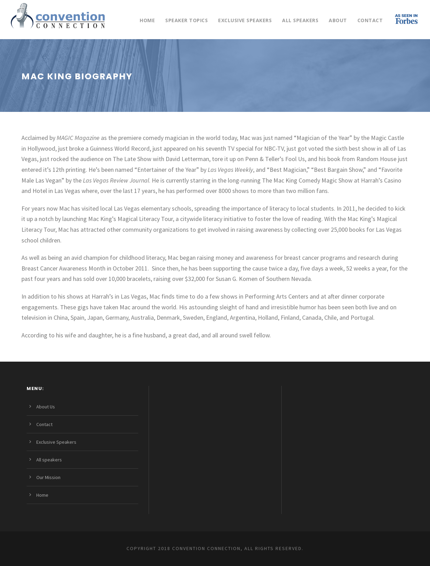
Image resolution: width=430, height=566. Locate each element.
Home (147, 20)
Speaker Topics (186, 20)
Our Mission (48, 477)
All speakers (300, 20)
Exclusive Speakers (245, 20)
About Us (45, 407)
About (338, 20)
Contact (370, 20)
